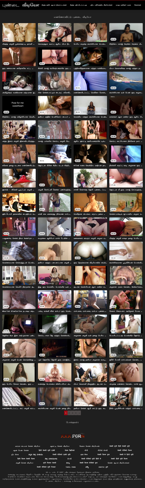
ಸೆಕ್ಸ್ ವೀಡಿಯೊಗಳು (51, 459)
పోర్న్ (87, 467)
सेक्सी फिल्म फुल (104, 455)
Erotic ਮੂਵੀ (103, 467)
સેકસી (69, 459)
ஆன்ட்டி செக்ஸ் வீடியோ (59, 446)
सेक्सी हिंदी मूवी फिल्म (119, 459)
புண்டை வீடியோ (55, 481)
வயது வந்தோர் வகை (123, 5)
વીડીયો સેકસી (103, 450)
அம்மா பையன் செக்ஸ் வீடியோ (27, 446)
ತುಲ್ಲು (68, 463)
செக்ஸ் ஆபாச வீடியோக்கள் (118, 463)
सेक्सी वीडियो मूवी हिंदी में (91, 459)
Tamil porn (71, 467)
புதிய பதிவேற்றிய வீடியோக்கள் (101, 5)
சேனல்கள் (137, 5)
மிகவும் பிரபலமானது (30, 5)
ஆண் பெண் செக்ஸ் (21, 450)
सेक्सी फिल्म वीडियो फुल (89, 463)
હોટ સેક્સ (15, 455)
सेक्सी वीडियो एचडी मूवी (62, 455)
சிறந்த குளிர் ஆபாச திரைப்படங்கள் (54, 5)
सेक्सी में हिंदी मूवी (127, 455)
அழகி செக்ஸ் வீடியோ (24, 463)
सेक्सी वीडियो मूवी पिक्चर (46, 467)
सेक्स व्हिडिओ (70, 450)
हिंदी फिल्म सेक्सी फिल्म (26, 459)
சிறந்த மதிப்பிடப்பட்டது (78, 5)
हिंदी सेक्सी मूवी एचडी (47, 450)
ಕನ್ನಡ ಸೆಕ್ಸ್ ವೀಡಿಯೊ (36, 455)
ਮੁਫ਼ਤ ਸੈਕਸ (84, 455)
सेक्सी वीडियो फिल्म (125, 450)
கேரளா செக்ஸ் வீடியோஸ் (89, 446)
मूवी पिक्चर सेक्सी (49, 463)
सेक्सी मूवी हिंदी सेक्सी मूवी (120, 446)
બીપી (86, 450)
